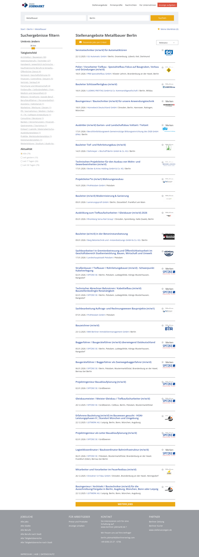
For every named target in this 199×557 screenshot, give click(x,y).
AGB (36, 554)
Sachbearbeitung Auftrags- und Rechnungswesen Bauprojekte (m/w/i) (115, 308)
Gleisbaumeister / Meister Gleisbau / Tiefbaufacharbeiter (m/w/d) (113, 398)
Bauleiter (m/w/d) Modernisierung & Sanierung (102, 195)
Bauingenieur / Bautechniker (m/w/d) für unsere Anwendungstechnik (115, 101)
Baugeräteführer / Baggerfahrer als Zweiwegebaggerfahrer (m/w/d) (113, 362)
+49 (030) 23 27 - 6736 (111, 541)
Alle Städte (26, 525)
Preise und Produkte (78, 521)
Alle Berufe (26, 530)
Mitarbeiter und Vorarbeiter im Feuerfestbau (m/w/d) (106, 469)
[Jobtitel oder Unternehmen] (55, 18)
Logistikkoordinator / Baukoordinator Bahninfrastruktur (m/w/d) (112, 449)
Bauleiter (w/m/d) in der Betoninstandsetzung (102, 233)
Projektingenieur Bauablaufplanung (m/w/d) (101, 381)
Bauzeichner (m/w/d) (87, 325)
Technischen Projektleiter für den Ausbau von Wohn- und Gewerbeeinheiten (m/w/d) (108, 163)
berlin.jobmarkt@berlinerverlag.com (118, 537)
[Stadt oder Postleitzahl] (118, 18)
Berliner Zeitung (156, 521)
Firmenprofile (116, 5)
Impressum (26, 554)
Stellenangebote (99, 5)
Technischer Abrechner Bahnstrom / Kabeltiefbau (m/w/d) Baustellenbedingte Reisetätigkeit (108, 289)
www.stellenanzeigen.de (160, 530)
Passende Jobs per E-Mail (92, 42)
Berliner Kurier (156, 525)
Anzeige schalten (77, 525)
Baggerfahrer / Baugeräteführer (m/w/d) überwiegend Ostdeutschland (115, 342)
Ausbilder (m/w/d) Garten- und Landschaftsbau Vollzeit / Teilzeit (112, 125)
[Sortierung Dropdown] (174, 42)
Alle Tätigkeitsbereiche (31, 538)
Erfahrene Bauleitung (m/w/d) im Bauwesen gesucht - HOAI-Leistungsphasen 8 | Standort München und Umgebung (109, 417)
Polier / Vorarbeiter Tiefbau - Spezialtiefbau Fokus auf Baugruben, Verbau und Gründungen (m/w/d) (117, 68)
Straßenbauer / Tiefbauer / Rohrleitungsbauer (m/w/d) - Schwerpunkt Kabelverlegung (115, 269)
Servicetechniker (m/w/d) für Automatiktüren (101, 50)
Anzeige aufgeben (167, 5)
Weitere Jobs (125, 504)
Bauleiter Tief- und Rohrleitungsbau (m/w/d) (101, 144)
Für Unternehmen (147, 5)
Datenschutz (47, 554)
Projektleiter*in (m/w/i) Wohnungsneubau (99, 179)
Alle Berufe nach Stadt (31, 534)
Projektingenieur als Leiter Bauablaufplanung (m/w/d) (106, 432)
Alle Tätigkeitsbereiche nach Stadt (36, 542)
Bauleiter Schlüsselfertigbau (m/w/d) (96, 84)
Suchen (162, 18)
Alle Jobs (25, 521)
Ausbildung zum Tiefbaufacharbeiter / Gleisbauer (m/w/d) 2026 (111, 212)
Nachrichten (131, 5)
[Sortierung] (164, 42)
